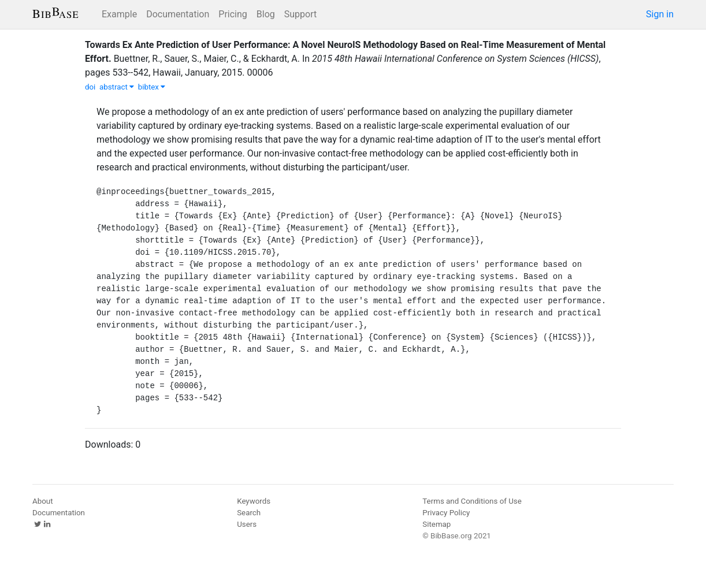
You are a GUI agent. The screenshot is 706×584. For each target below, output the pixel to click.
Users (247, 524)
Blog (266, 14)
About (42, 501)
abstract (116, 87)
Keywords (253, 501)
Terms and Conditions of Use (471, 501)
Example (119, 14)
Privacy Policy (446, 512)
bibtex (152, 87)
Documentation (177, 14)
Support (300, 14)
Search (249, 512)
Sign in (660, 14)
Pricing (232, 14)
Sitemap (436, 524)
